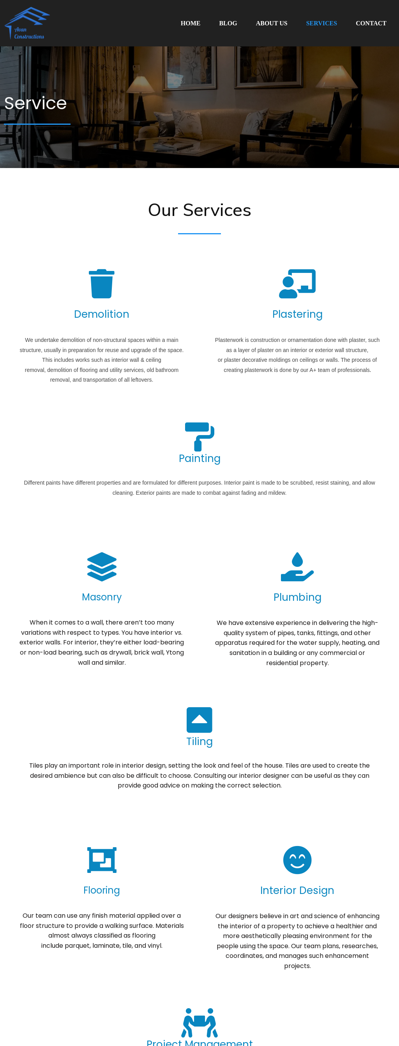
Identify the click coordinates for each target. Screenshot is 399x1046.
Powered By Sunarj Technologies (234, 1021)
